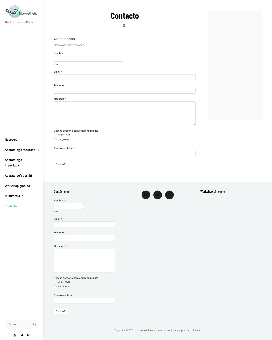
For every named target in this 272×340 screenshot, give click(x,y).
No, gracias (61, 139)
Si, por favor (62, 134)
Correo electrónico (64, 148)
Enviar (61, 164)
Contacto (10, 206)
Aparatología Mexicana (19, 149)
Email (58, 71)
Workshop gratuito (16, 186)
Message (60, 99)
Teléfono (59, 85)
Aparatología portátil (18, 175)
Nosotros (10, 139)
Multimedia (11, 196)
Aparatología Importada (13, 163)
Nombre (59, 53)
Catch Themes (194, 330)
